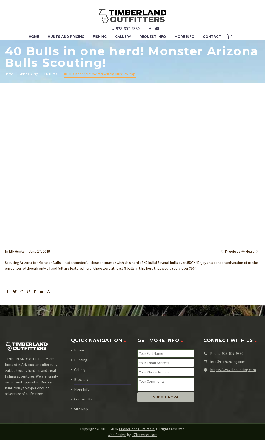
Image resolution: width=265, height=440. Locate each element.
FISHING (100, 36)
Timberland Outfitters (137, 428)
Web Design (117, 434)
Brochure (81, 379)
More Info (82, 389)
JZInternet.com (144, 434)
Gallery (79, 369)
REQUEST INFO (152, 36)
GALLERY (123, 36)
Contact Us (83, 399)
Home (79, 350)
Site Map (81, 408)
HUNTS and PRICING (66, 36)
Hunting (80, 360)
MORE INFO (184, 36)
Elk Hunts (16, 251)
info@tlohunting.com (227, 361)
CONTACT (212, 36)
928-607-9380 (128, 28)
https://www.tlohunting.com (233, 369)
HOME (34, 36)
